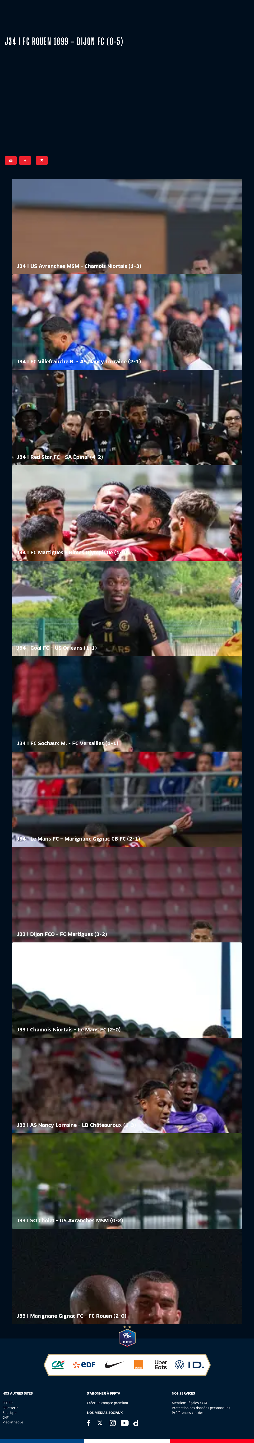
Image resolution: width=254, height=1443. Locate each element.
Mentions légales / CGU (190, 1403)
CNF (5, 1417)
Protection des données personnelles (201, 1408)
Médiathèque (12, 1422)
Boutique (9, 1413)
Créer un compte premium (107, 1403)
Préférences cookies (188, 1413)
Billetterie (10, 1408)
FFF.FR (7, 1403)
